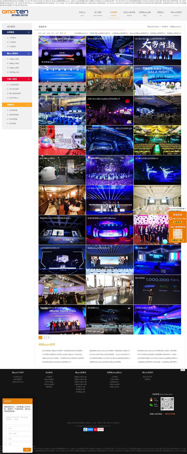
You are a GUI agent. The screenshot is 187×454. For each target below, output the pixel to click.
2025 (44, 33)
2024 (48, 33)
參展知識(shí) (114, 382)
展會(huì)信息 (114, 387)
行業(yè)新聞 (114, 379)
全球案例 (49, 377)
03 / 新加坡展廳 (12, 119)
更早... (62, 33)
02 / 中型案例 (11, 42)
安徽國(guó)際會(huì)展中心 (176, 33)
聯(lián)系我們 (176, 13)
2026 (40, 33)
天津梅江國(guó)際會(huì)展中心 (99, 33)
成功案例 (165, 27)
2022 (57, 33)
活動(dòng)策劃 (49, 384)
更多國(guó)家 (80, 392)
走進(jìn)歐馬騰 (129, 13)
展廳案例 (43, 27)
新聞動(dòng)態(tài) (145, 14)
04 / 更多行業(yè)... (13, 98)
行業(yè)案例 (49, 382)
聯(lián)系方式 (147, 377)
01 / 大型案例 (11, 38)
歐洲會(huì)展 (80, 389)
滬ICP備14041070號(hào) (112, 423)
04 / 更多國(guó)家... (13, 72)
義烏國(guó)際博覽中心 (158, 33)
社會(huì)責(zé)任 (17, 382)
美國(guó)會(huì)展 (80, 379)
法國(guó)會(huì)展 (80, 384)
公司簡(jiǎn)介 (18, 377)
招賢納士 (160, 13)
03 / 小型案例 (11, 46)
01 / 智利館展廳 (12, 110)
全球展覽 (113, 13)
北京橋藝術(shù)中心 (81, 33)
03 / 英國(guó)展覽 (13, 68)
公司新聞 (114, 377)
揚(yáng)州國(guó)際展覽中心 (139, 33)
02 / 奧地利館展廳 (13, 115)
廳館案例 (49, 387)
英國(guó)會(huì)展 (80, 382)
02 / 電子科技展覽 (13, 89)
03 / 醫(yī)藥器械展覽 (14, 93)
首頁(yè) (82, 13)
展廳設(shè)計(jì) (175, 27)
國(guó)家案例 (49, 379)
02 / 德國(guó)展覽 (13, 63)
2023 (52, 33)
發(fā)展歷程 (18, 379)
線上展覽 (97, 13)
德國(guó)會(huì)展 (80, 377)
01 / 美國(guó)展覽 (13, 59)
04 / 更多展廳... (12, 123)
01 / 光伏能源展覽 (13, 85)
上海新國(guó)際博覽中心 (120, 33)
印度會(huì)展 (80, 387)
